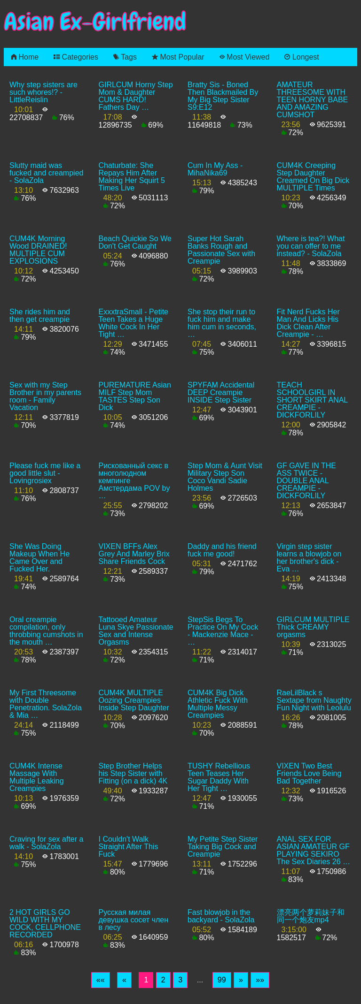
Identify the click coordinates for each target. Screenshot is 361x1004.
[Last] (260, 980)
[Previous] (124, 980)
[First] (100, 980)
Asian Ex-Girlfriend (95, 22)
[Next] (241, 980)
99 (222, 980)
